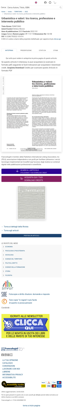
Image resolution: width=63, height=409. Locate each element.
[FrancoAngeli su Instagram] (8, 355)
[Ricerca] (61, 7)
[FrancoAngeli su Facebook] (2, 355)
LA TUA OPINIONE (10, 360)
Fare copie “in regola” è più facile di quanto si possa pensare (23, 301)
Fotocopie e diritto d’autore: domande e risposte (29, 294)
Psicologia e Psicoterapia (15, 251)
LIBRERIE (6, 372)
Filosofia (8, 275)
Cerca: (3, 7)
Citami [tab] (55, 50)
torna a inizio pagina (31, 405)
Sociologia (9, 255)
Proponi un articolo (31, 235)
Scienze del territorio (13, 259)
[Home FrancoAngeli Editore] (9, 3)
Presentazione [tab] (26, 50)
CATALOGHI (7, 363)
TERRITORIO (18, 12)
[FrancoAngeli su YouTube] (11, 355)
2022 (26, 12)
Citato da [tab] (42, 50)
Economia (9, 247)
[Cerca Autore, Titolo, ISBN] (33, 7)
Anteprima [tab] (9, 50)
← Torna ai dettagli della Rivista (14, 227)
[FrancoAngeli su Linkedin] (5, 355)
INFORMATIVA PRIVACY (12, 374)
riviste (10, 12)
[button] (35, 3)
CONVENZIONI (8, 366)
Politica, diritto (11, 263)
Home (3, 12)
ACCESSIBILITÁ (9, 377)
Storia (7, 271)
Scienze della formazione (15, 267)
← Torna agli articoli (10, 230)
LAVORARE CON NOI (11, 369)
